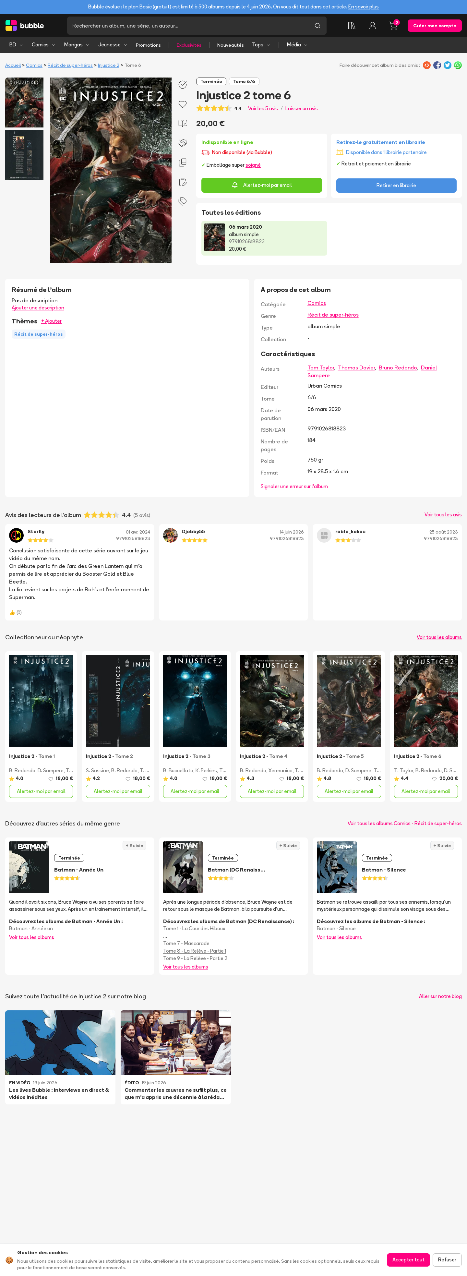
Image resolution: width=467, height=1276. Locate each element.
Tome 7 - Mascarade (186, 943)
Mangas (77, 45)
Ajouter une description (38, 308)
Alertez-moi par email (262, 185)
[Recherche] (187, 25)
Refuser (447, 1260)
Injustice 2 (108, 65)
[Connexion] (372, 25)
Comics (44, 45)
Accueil (13, 65)
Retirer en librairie (396, 185)
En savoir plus (363, 7)
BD (16, 45)
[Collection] (351, 25)
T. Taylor (149, 770)
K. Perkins (206, 770)
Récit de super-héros (70, 65)
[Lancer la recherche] (317, 26)
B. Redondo (22, 770)
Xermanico (281, 770)
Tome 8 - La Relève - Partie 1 (194, 951)
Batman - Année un (31, 928)
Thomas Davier (356, 367)
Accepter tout (408, 1260)
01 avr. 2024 (138, 532)
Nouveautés (230, 45)
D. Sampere (51, 770)
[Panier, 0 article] (393, 25)
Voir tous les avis (443, 515)
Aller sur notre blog (440, 996)
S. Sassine (97, 770)
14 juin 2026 (292, 532)
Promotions (148, 45)
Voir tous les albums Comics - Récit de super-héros (405, 823)
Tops (261, 45)
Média (297, 45)
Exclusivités (189, 45)
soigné (253, 165)
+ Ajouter (51, 321)
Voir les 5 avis (263, 108)
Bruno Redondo (398, 367)
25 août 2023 (443, 532)
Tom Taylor (320, 367)
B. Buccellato (178, 770)
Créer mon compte (434, 26)
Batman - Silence (336, 928)
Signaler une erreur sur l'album (294, 486)
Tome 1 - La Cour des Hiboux (194, 928)
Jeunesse (113, 45)
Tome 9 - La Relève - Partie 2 (195, 958)
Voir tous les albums (439, 637)
